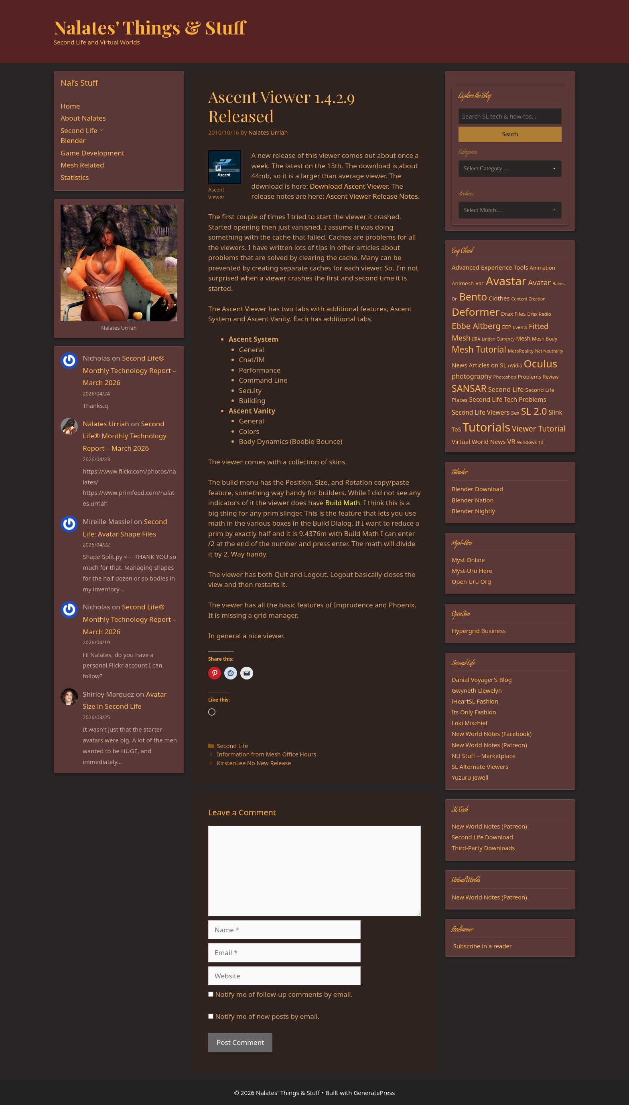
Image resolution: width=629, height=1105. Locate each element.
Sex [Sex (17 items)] (515, 412)
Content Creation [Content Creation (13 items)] (528, 299)
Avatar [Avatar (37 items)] (539, 282)
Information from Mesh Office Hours (267, 754)
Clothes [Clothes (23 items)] (499, 298)
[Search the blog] (510, 116)
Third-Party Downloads (483, 848)
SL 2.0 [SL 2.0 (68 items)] (534, 411)
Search (510, 134)
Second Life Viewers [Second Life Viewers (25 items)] (480, 412)
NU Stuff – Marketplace (483, 756)
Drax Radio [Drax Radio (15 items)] (539, 314)
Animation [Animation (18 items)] (543, 267)
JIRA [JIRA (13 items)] (476, 339)
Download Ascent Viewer (349, 186)
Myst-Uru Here (472, 571)
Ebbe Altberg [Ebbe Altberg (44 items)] (476, 326)
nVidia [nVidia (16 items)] (515, 365)
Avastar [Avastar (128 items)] (506, 280)
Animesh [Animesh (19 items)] (463, 283)
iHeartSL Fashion (475, 701)
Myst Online (468, 560)
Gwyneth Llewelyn (477, 690)
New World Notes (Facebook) (492, 734)
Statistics (75, 177)
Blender (73, 140)
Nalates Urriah (106, 423)
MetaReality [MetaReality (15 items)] (521, 351)
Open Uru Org (471, 581)
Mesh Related (82, 164)
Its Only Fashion (474, 712)
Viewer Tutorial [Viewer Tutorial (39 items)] (539, 428)
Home (70, 106)
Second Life (232, 746)
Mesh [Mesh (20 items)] (523, 338)
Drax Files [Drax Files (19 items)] (513, 313)
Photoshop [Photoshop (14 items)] (504, 377)
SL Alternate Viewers (480, 766)
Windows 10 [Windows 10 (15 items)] (530, 442)
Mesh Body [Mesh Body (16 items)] (544, 338)
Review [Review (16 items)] (551, 376)
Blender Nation (473, 500)
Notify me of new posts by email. (267, 1016)
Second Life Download (482, 837)
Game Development (92, 152)
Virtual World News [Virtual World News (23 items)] (478, 442)
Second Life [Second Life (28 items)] (506, 389)
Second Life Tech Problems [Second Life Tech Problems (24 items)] (507, 399)
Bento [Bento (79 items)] (473, 296)
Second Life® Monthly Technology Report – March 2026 (129, 370)
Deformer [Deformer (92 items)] (475, 311)
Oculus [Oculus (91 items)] (541, 363)
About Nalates (83, 118)
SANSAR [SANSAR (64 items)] (469, 388)
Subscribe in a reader (482, 946)
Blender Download (477, 489)
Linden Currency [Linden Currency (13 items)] (498, 339)
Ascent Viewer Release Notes (372, 196)
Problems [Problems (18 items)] (529, 376)
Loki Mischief (470, 723)
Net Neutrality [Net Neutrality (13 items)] (549, 351)
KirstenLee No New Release (254, 763)
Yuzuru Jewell (470, 777)
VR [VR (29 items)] (511, 441)
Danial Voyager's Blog (482, 680)
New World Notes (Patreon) (489, 745)
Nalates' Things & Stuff (150, 27)
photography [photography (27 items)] (472, 376)
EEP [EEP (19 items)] (506, 327)
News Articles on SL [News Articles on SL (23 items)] (479, 365)
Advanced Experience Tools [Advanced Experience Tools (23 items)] (490, 267)
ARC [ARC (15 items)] (479, 283)
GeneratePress (374, 1093)
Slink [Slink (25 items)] (555, 412)
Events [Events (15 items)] (520, 327)
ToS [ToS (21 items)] (456, 429)
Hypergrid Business (479, 631)
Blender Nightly (473, 511)
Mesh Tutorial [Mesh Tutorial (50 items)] (479, 349)
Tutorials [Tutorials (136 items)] (486, 427)
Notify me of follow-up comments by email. (284, 994)
